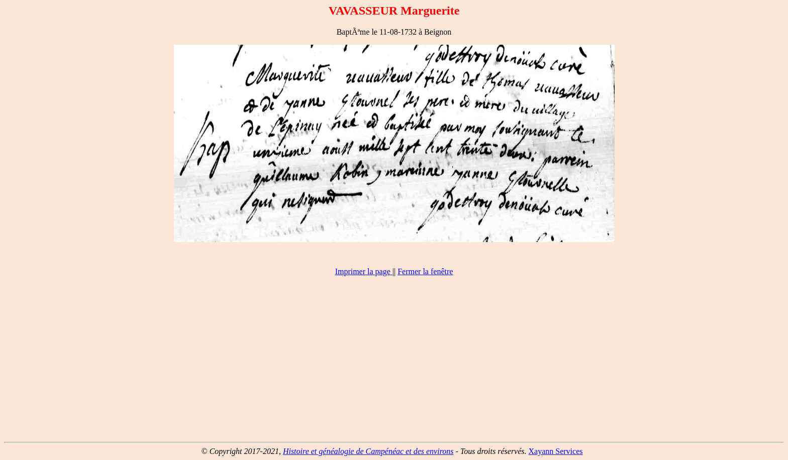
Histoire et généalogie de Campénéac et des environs (368, 451)
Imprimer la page (362, 271)
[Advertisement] (394, 363)
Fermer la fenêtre (425, 271)
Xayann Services (556, 451)
